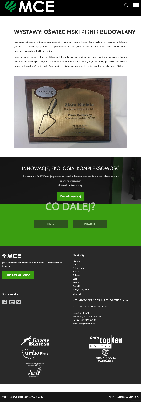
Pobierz (76, 275)
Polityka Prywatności (82, 289)
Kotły (75, 264)
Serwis (76, 282)
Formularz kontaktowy (18, 275)
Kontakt (76, 286)
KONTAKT (51, 215)
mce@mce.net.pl (87, 324)
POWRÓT (89, 215)
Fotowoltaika (79, 268)
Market (76, 272)
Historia (76, 261)
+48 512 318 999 (88, 320)
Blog (75, 279)
